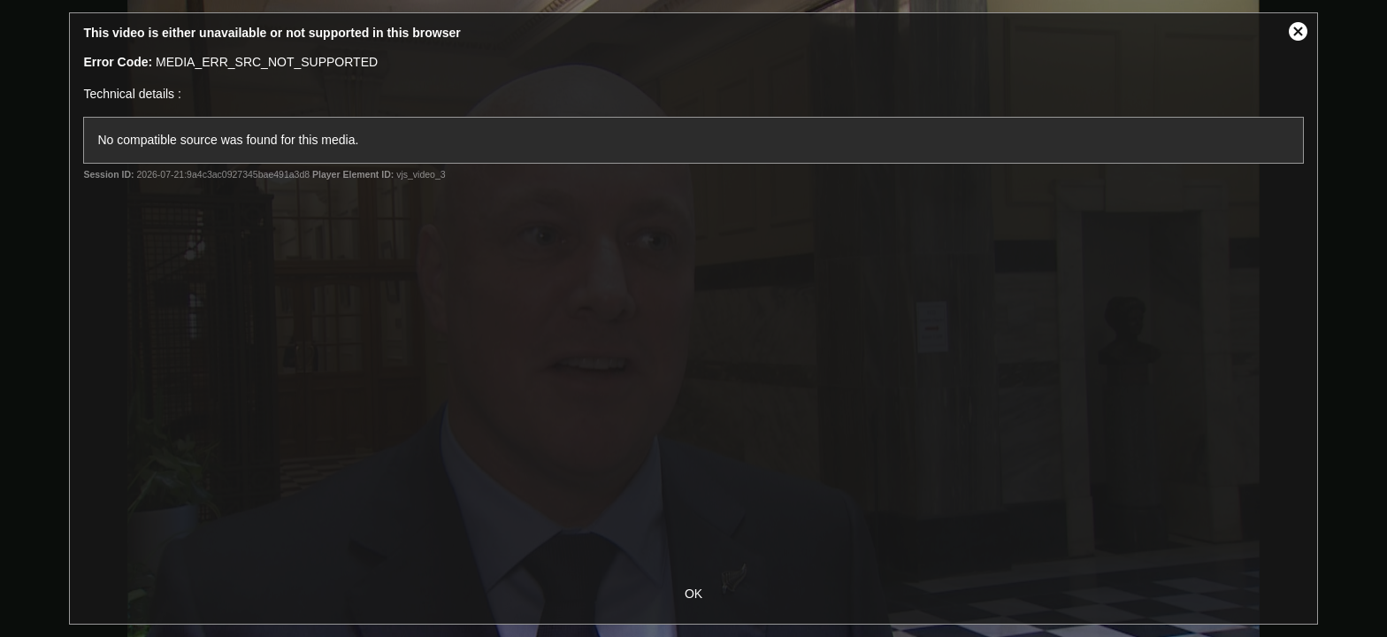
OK (693, 594)
